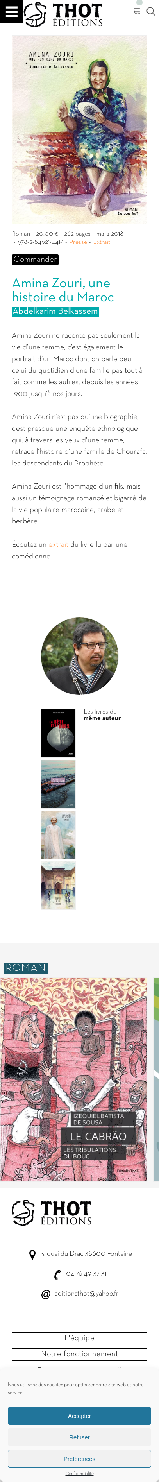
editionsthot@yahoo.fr (86, 1293)
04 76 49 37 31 (86, 1274)
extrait (58, 544)
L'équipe (79, 1338)
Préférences (79, 1458)
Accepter (79, 1415)
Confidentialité (80, 1474)
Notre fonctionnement (79, 1354)
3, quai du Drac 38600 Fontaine (86, 1254)
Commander (35, 259)
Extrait (101, 242)
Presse (78, 242)
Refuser (79, 1437)
